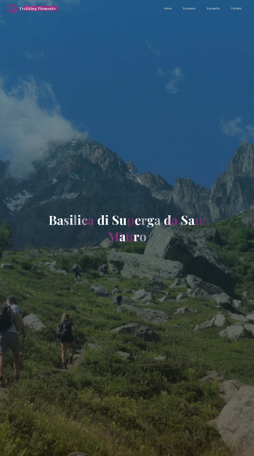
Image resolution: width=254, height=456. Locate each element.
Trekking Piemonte (37, 8)
